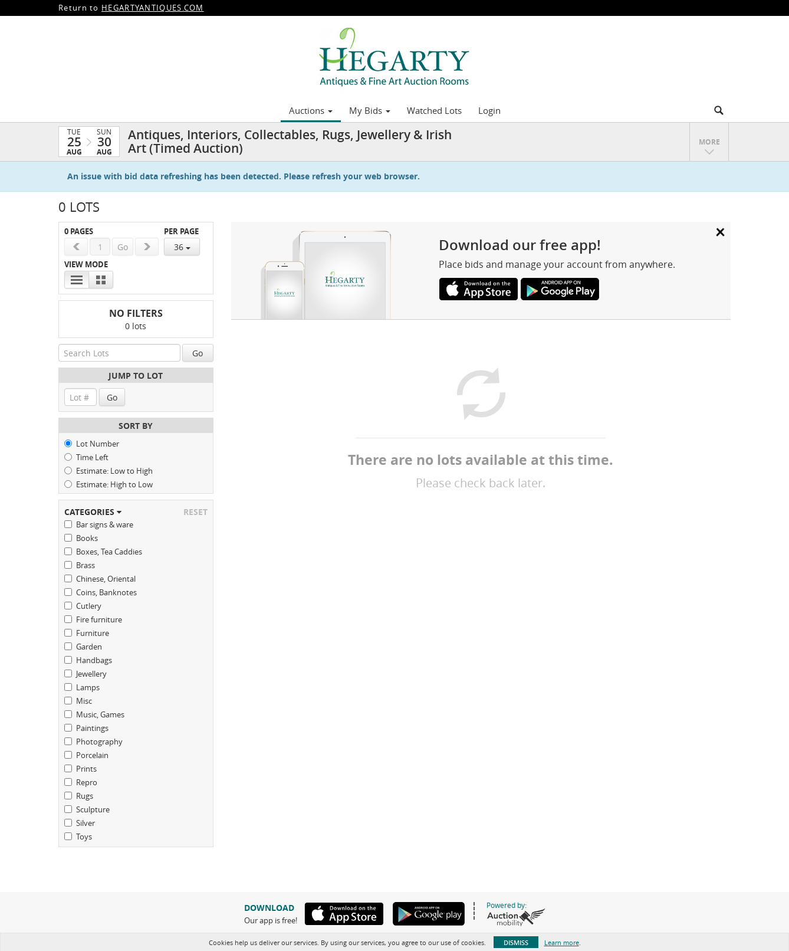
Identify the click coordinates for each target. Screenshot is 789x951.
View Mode (86, 264)
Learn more (561, 942)
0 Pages (78, 231)
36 (182, 246)
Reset (195, 511)
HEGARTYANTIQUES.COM (152, 7)
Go (197, 353)
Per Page (181, 231)
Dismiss (516, 942)
